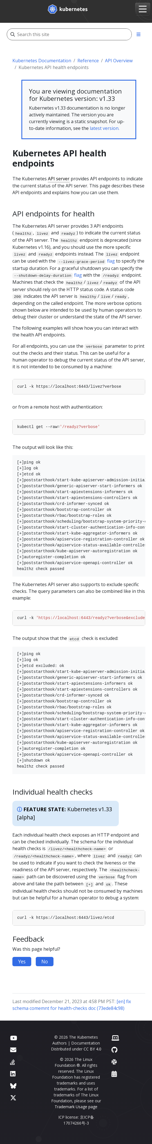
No (44, 961)
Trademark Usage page (76, 1106)
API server (59, 179)
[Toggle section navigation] (138, 34)
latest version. (104, 128)
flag (111, 261)
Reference (88, 60)
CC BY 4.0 (92, 1049)
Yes (22, 961)
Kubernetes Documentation (41, 60)
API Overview (119, 60)
